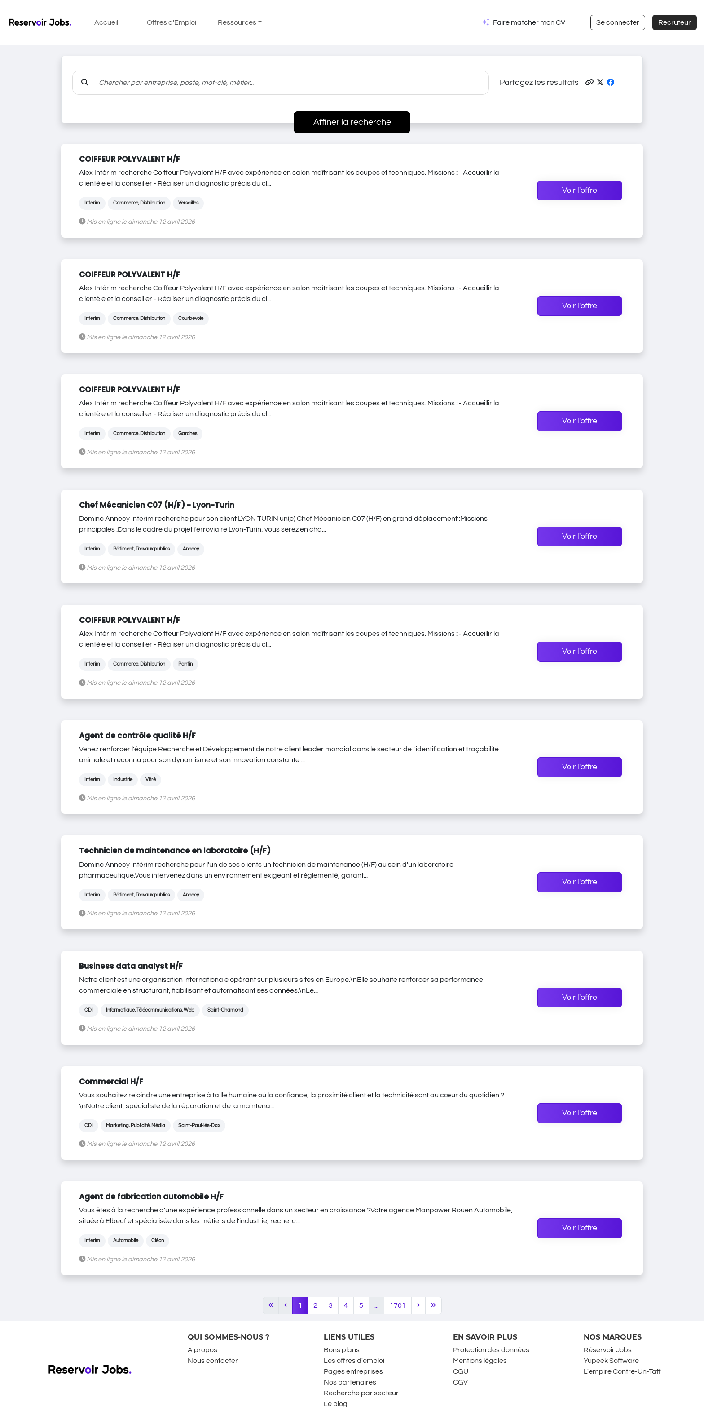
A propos (202, 1349)
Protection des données (491, 1349)
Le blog (336, 1403)
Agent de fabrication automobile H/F (151, 1196)
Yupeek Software (611, 1360)
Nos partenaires (350, 1382)
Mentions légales (480, 1360)
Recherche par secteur (361, 1393)
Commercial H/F (111, 1081)
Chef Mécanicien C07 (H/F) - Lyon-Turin (156, 505)
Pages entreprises (353, 1371)
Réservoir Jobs (608, 1349)
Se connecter (617, 22)
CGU (460, 1371)
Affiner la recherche (352, 122)
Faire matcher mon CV (529, 22)
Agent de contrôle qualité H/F (137, 735)
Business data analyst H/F (131, 966)
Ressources (237, 22)
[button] (589, 82)
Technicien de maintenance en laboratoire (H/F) (175, 850)
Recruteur (674, 22)
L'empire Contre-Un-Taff (622, 1371)
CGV (460, 1382)
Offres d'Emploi (171, 22)
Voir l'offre (579, 190)
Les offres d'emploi (354, 1360)
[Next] (418, 1305)
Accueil (106, 22)
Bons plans (342, 1349)
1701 (398, 1305)
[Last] (433, 1305)
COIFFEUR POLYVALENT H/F (129, 159)
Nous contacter (213, 1360)
